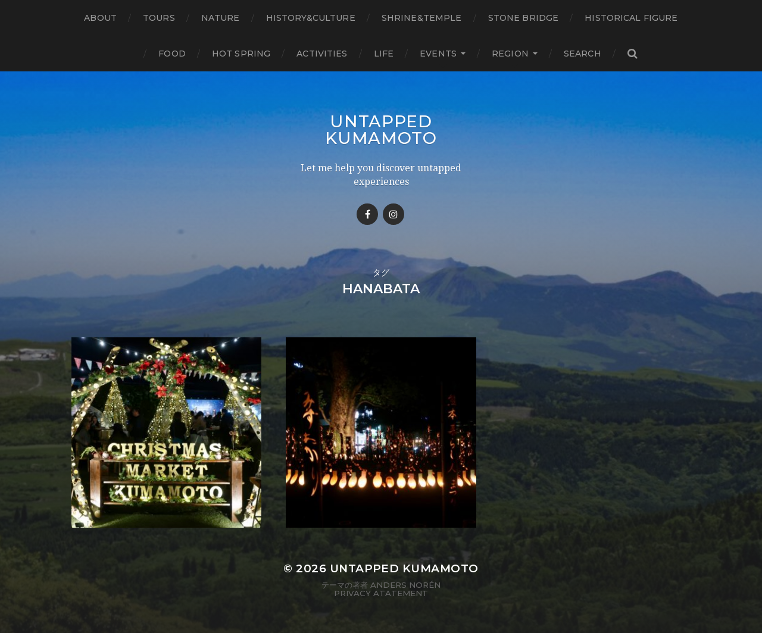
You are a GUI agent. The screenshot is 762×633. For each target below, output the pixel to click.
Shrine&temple (422, 17)
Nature (220, 17)
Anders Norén (405, 585)
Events (438, 53)
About (100, 17)
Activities (321, 53)
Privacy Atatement (381, 593)
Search (582, 53)
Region (510, 53)
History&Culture (310, 17)
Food (172, 53)
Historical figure (631, 17)
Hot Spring (241, 53)
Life (384, 53)
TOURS (159, 17)
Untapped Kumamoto (381, 129)
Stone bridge (523, 17)
